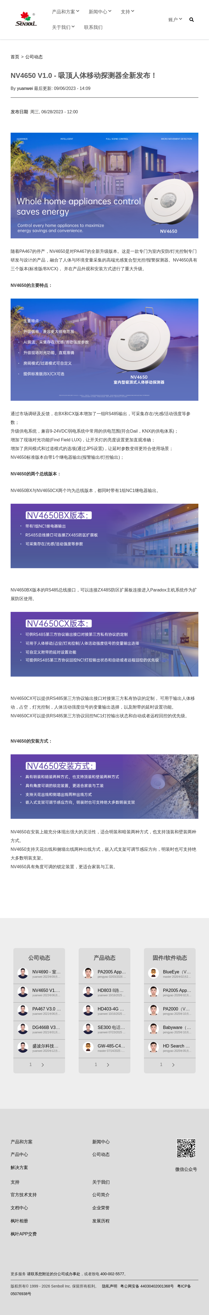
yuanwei (25, 88)
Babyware (172, 1027)
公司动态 (34, 56)
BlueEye (171, 972)
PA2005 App (110, 972)
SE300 (104, 1027)
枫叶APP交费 (24, 1234)
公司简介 (101, 1194)
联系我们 (93, 27)
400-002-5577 (112, 1274)
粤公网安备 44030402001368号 (147, 1286)
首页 (15, 56)
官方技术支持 (24, 1194)
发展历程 (101, 1221)
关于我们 (64, 27)
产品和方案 (66, 11)
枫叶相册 (19, 1221)
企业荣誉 (101, 1207)
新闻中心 (101, 11)
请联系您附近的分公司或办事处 (53, 1274)
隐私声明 (109, 1286)
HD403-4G (108, 1009)
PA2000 (170, 1009)
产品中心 (19, 1154)
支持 (128, 11)
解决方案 (19, 1167)
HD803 (104, 990)
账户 (175, 19)
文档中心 (19, 1207)
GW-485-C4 (109, 1046)
